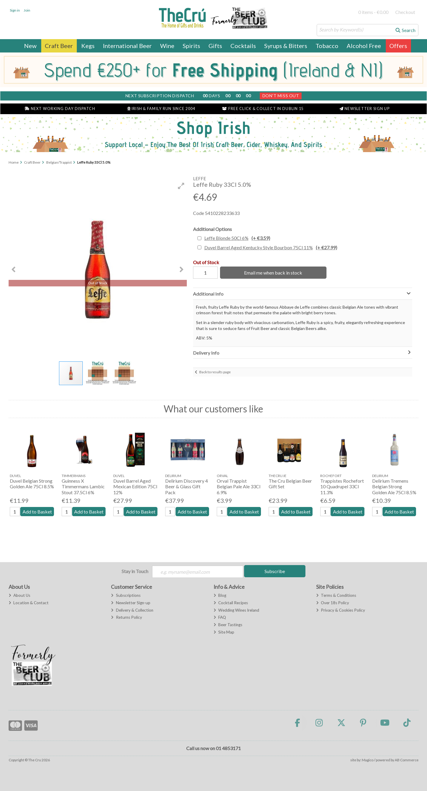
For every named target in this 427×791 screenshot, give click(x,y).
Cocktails (243, 45)
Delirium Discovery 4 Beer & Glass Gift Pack (186, 486)
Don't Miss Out (280, 95)
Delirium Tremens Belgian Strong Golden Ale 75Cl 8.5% (394, 486)
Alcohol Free (364, 45)
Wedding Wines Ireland (236, 610)
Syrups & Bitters (285, 45)
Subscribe (275, 571)
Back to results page (215, 372)
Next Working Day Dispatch (60, 108)
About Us (19, 595)
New (30, 45)
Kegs (88, 45)
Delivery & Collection (132, 610)
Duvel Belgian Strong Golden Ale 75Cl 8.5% (32, 483)
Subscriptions (125, 595)
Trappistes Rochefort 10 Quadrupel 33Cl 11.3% (342, 486)
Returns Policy (126, 617)
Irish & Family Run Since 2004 (161, 108)
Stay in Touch (135, 571)
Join (27, 10)
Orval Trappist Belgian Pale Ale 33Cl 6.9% (238, 486)
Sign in (15, 10)
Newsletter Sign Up (365, 108)
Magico (367, 760)
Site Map (224, 632)
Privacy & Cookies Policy (340, 610)
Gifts (215, 45)
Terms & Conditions (336, 595)
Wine (167, 45)
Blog (220, 595)
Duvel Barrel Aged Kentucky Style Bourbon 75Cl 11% (270, 247)
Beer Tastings (228, 624)
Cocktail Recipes (231, 602)
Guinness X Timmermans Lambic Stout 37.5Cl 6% (83, 486)
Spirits (191, 45)
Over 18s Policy (332, 602)
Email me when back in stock (273, 272)
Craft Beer (59, 45)
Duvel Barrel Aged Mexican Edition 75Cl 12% (135, 486)
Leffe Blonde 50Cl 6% (237, 238)
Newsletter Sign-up (130, 602)
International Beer (127, 45)
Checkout (405, 12)
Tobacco (327, 45)
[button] (181, 186)
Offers (398, 45)
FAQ (220, 617)
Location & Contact (29, 602)
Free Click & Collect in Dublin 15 (263, 108)
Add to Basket (37, 511)
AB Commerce (406, 760)
